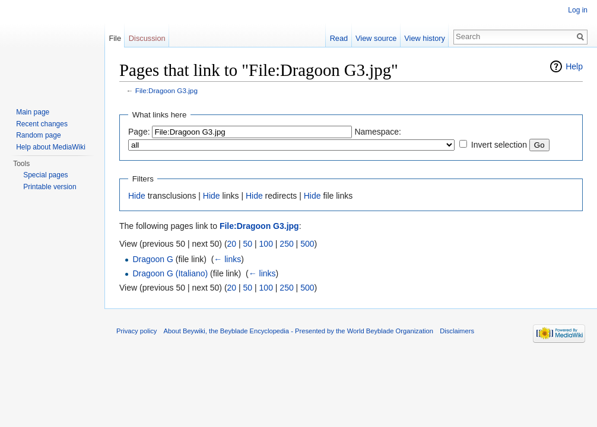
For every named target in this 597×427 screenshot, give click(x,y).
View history (424, 38)
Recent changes (42, 124)
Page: (139, 131)
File (115, 38)
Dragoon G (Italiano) (170, 273)
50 (248, 243)
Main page (32, 112)
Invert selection (499, 144)
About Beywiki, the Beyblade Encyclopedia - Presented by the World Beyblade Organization (298, 330)
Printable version (49, 187)
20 (232, 243)
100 (266, 243)
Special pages (45, 175)
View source (375, 38)
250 (286, 243)
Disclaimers (457, 330)
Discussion (147, 38)
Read (339, 38)
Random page (38, 135)
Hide (136, 195)
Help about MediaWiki (50, 147)
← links (227, 259)
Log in (578, 10)
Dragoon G (152, 259)
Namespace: (377, 131)
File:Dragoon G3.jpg (166, 90)
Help (574, 66)
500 (307, 243)
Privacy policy (136, 330)
